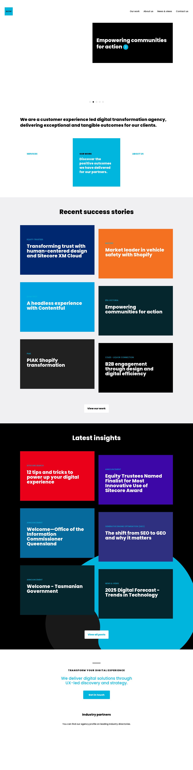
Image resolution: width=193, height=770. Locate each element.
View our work (96, 409)
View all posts (96, 635)
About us (148, 11)
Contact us (182, 11)
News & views (164, 11)
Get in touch (97, 696)
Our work (135, 11)
